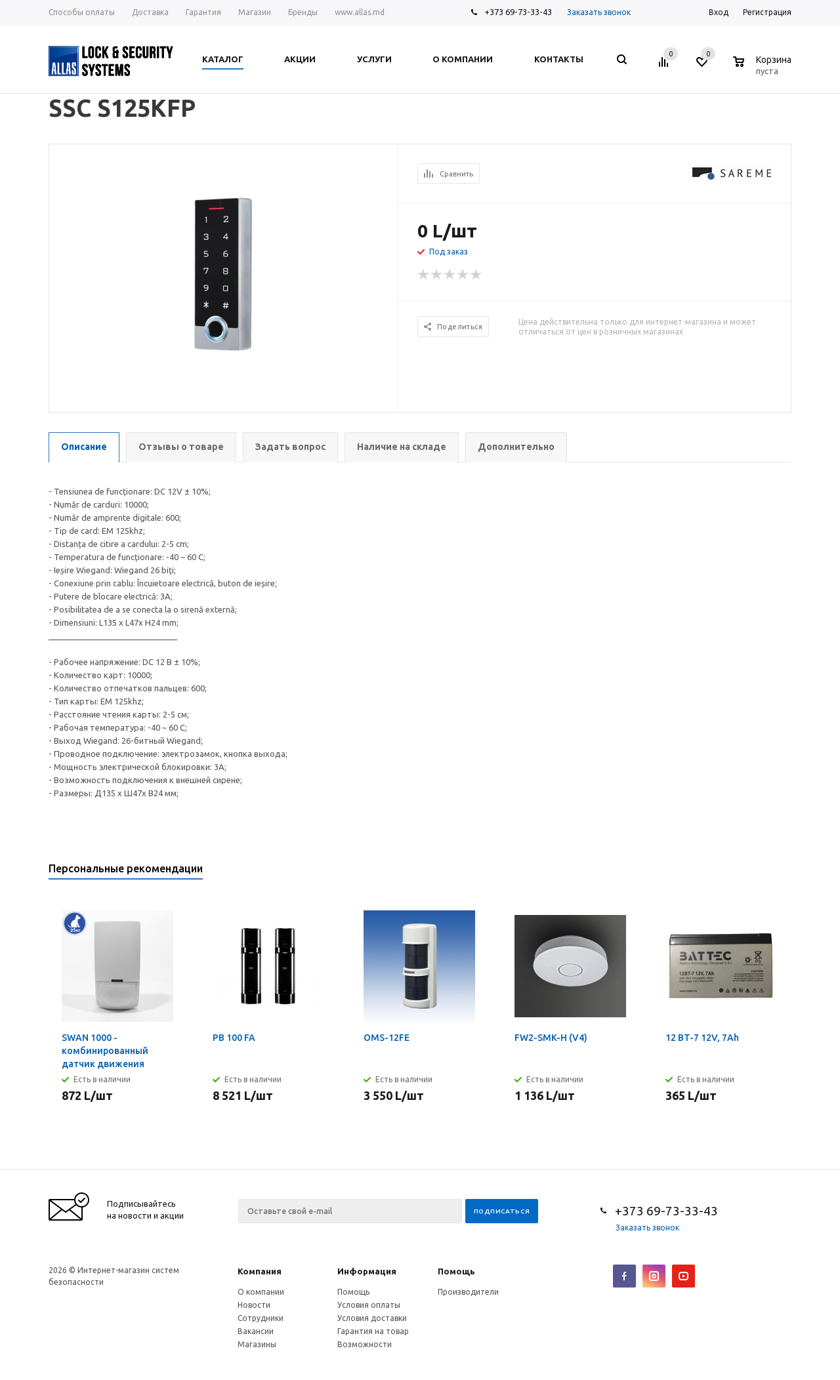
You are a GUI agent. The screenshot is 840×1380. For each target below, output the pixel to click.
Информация (366, 1271)
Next (781, 872)
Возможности (364, 1344)
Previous (759, 872)
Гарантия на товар (373, 1331)
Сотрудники (261, 1318)
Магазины (257, 1344)
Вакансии (256, 1331)
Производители (468, 1292)
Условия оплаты (368, 1305)
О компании (261, 1292)
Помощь (456, 1271)
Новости (254, 1305)
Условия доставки (372, 1318)
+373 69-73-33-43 (518, 11)
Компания (260, 1271)
